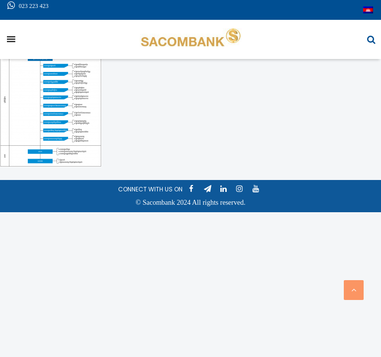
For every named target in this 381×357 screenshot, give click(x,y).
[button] (371, 39)
